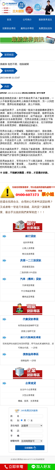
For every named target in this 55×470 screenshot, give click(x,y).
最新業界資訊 (45, 19)
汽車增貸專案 (28, 285)
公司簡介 (27, 19)
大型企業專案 (28, 395)
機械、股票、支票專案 (28, 401)
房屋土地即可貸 (28, 331)
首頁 (9, 19)
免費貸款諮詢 (45, 28)
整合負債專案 (28, 254)
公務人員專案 (28, 248)
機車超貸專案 (28, 297)
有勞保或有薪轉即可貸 (28, 325)
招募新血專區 (9, 28)
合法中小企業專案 (28, 389)
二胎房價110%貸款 (28, 272)
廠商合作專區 (27, 28)
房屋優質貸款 (28, 267)
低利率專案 (28, 242)
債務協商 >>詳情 (28, 361)
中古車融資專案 (28, 291)
